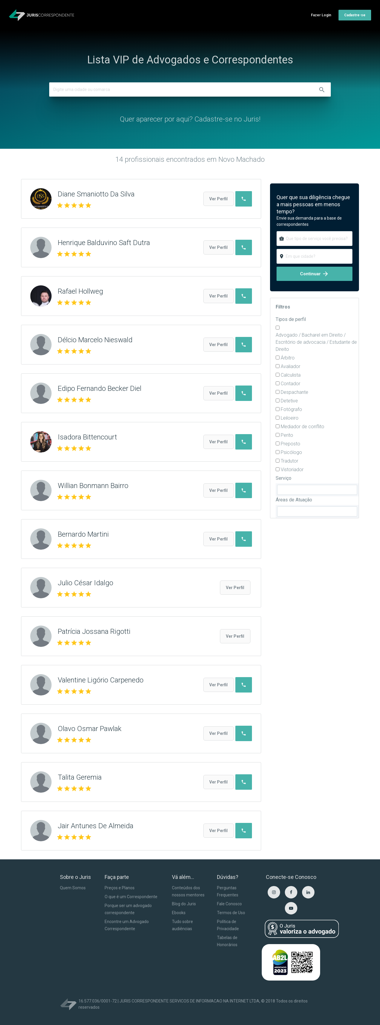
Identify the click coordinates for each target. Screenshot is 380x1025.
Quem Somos (73, 887)
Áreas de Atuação (294, 500)
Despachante (294, 392)
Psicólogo (291, 452)
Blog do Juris (184, 903)
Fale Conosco (229, 903)
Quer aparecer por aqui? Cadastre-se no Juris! (190, 119)
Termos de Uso (231, 912)
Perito (287, 435)
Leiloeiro (289, 418)
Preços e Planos (120, 887)
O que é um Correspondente (131, 896)
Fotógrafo (291, 409)
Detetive (289, 401)
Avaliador (290, 366)
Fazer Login (321, 15)
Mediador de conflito (302, 426)
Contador (290, 383)
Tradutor (289, 461)
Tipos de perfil (291, 319)
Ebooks (179, 912)
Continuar (314, 273)
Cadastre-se (354, 15)
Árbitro (288, 358)
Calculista (291, 375)
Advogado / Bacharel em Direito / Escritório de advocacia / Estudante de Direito (316, 342)
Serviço (283, 478)
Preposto (290, 444)
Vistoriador (292, 469)
